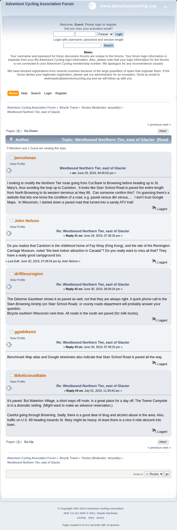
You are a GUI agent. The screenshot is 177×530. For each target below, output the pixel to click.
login (98, 24)
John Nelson (27, 220)
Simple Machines (107, 513)
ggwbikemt (25, 331)
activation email (100, 28)
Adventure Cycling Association (105, 508)
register (111, 24)
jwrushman (25, 157)
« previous (154, 124)
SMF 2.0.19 (70, 513)
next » (166, 124)
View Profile (17, 163)
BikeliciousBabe (30, 375)
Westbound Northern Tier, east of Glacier (93, 168)
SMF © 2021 (87, 513)
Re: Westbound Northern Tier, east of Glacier (93, 231)
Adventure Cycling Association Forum (39, 4)
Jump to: (138, 474)
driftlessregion (29, 273)
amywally (114, 107)
